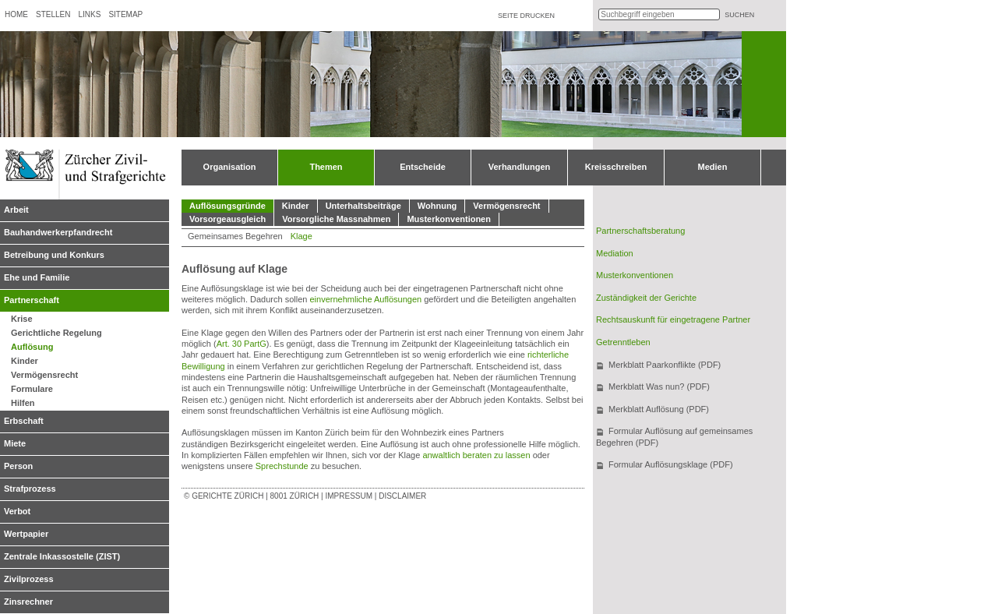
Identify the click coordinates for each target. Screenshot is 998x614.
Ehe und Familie (36, 277)
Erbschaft (24, 420)
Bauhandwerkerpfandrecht (58, 232)
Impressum (348, 496)
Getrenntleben (623, 342)
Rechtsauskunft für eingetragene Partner (673, 319)
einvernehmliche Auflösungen (365, 299)
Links (89, 14)
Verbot (17, 511)
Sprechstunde (283, 466)
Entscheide (423, 166)
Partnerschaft (31, 300)
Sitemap (125, 14)
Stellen (53, 14)
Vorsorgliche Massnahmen (336, 219)
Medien (713, 166)
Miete (15, 443)
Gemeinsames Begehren (235, 236)
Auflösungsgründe (227, 205)
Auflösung (32, 346)
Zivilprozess (29, 579)
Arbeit (16, 209)
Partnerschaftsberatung (640, 230)
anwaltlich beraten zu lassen (476, 455)
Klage (301, 236)
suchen (739, 15)
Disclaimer (402, 496)
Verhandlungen (519, 166)
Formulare (32, 388)
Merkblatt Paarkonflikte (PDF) (664, 364)
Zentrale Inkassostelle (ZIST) (62, 556)
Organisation (229, 166)
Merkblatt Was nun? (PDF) (659, 386)
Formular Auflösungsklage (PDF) (670, 464)
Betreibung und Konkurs (54, 254)
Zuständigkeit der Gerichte (646, 297)
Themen (325, 166)
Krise (22, 318)
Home (16, 14)
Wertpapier (26, 533)
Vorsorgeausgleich (227, 219)
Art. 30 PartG (241, 343)
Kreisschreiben (616, 166)
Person (18, 466)
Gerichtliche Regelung (56, 332)
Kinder (24, 360)
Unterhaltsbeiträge (363, 205)
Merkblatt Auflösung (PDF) (658, 409)
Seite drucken (526, 15)
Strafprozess (30, 488)
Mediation (614, 253)
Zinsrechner (28, 601)
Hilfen (23, 403)
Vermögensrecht (44, 374)
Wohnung (437, 205)
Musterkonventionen (449, 219)
